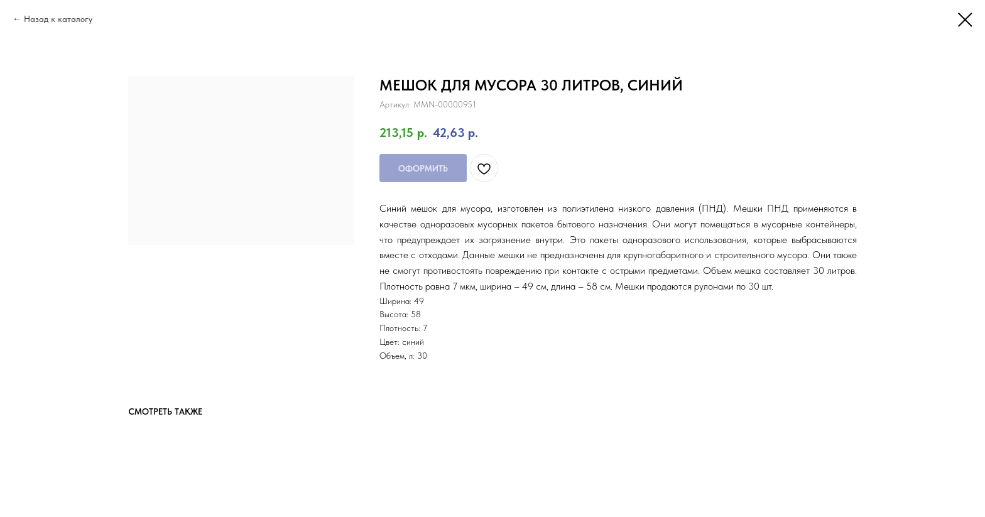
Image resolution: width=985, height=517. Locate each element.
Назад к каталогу (58, 19)
